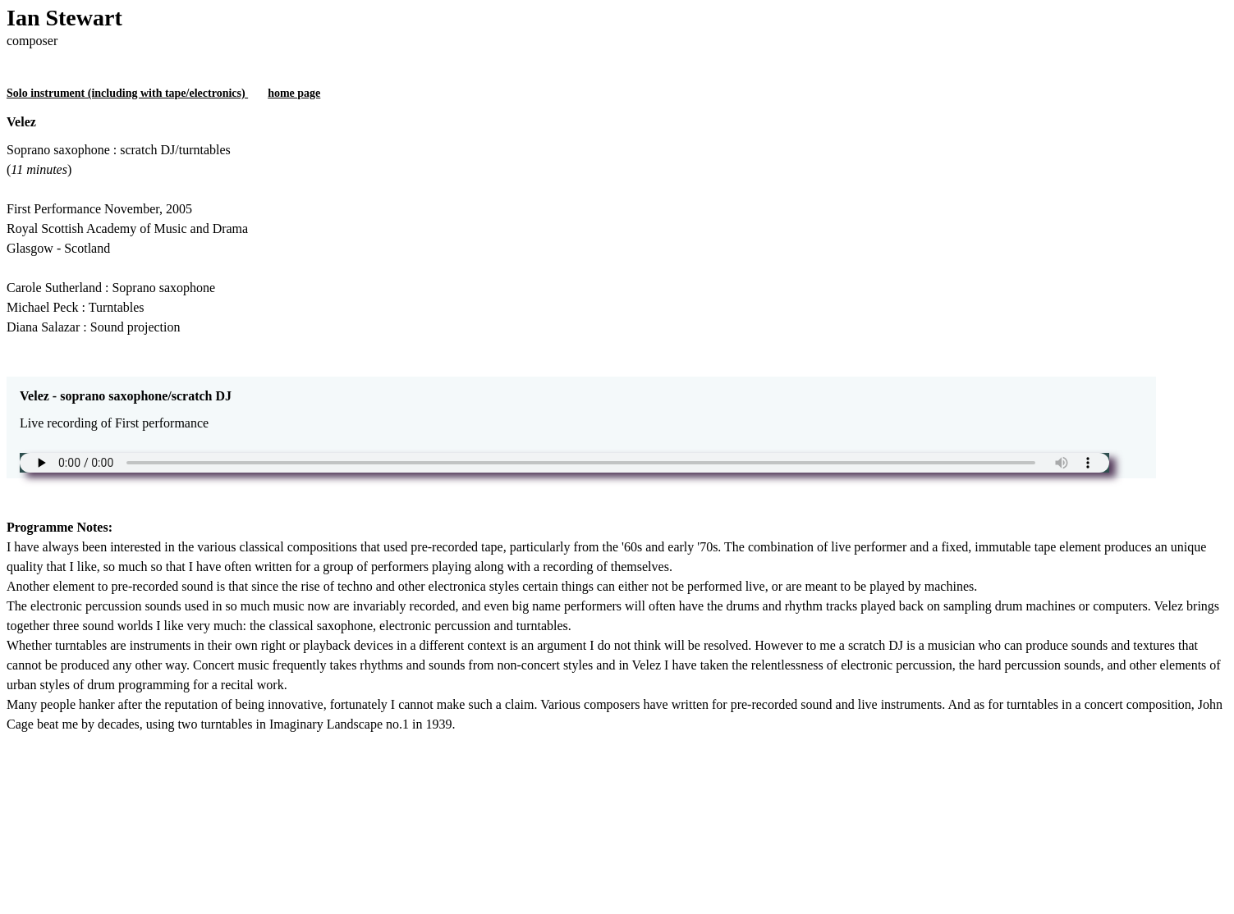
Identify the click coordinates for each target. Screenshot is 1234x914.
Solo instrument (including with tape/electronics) (127, 93)
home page (294, 93)
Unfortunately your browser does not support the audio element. (564, 463)
